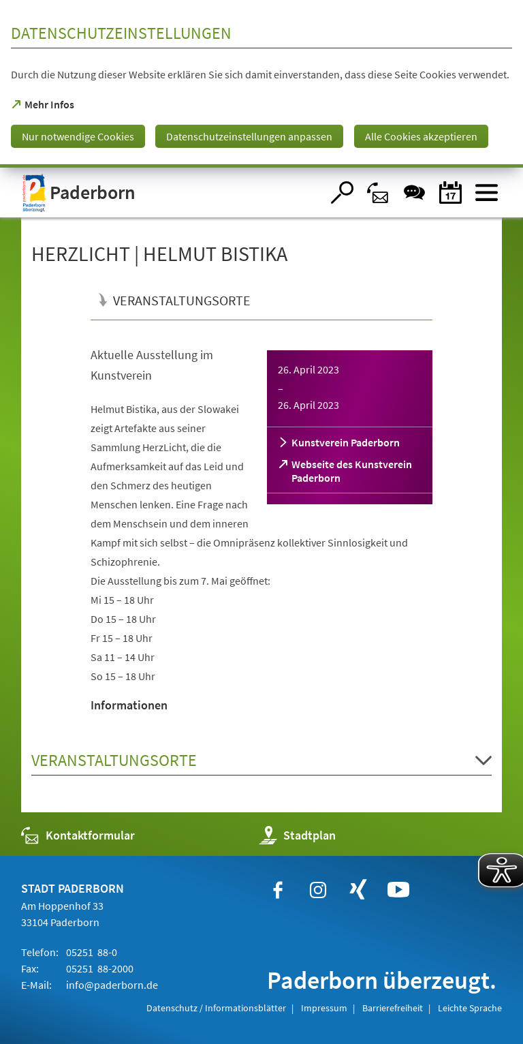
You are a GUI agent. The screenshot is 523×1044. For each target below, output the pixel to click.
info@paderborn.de (111, 985)
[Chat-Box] (414, 192)
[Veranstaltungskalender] (450, 192)
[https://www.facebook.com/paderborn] (278, 890)
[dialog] (261, 84)
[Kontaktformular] (378, 192)
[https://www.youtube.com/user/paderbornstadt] (398, 890)
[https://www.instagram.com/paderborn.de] (318, 890)
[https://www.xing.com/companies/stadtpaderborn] (358, 890)
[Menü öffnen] (486, 192)
